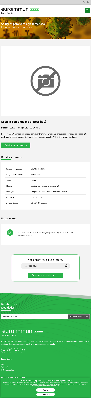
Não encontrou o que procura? (45, 260)
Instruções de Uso (7, 370)
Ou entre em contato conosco (45, 275)
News (3, 364)
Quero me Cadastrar (78, 316)
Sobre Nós (5, 367)
